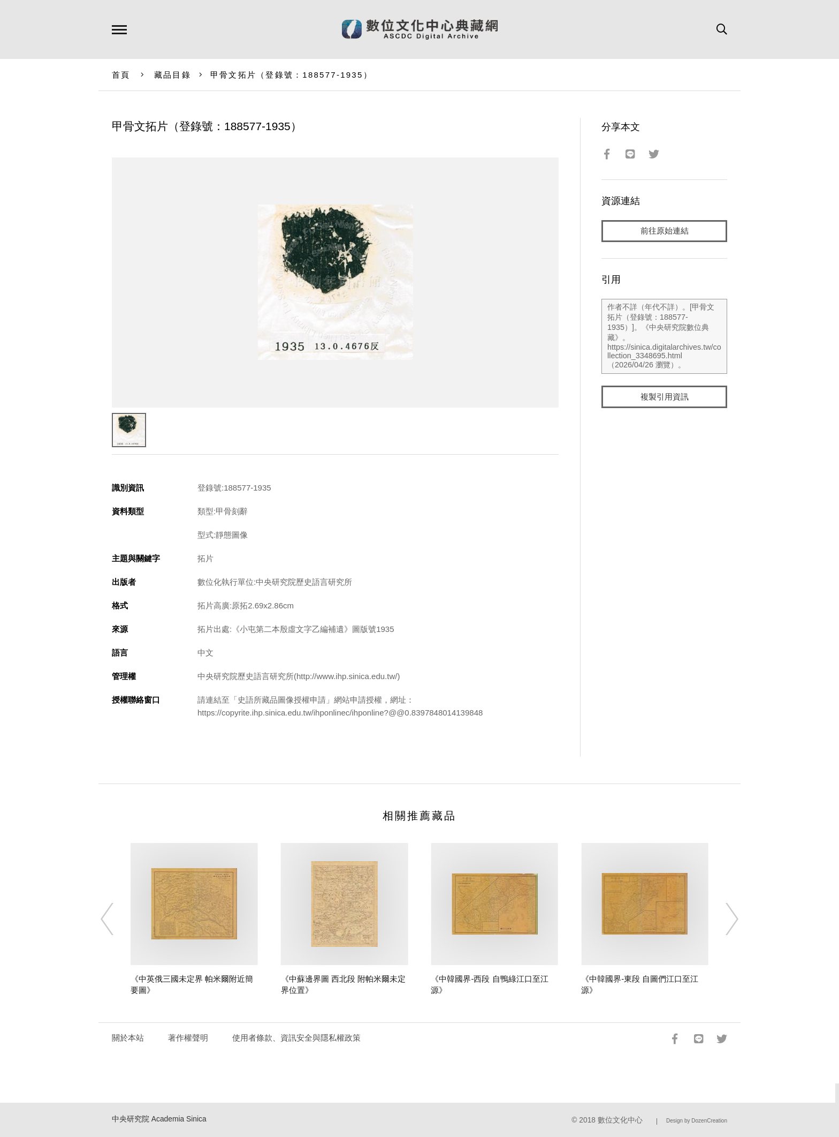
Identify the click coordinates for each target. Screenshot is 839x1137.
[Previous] (116, 919)
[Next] (722, 919)
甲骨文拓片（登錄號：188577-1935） (291, 74)
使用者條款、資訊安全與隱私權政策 (296, 1037)
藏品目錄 (172, 74)
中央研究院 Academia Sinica (159, 1119)
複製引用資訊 (664, 397)
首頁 (121, 74)
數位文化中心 (620, 1120)
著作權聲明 (188, 1037)
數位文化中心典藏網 (420, 29)
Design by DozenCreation (696, 1121)
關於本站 (128, 1037)
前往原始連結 (664, 231)
